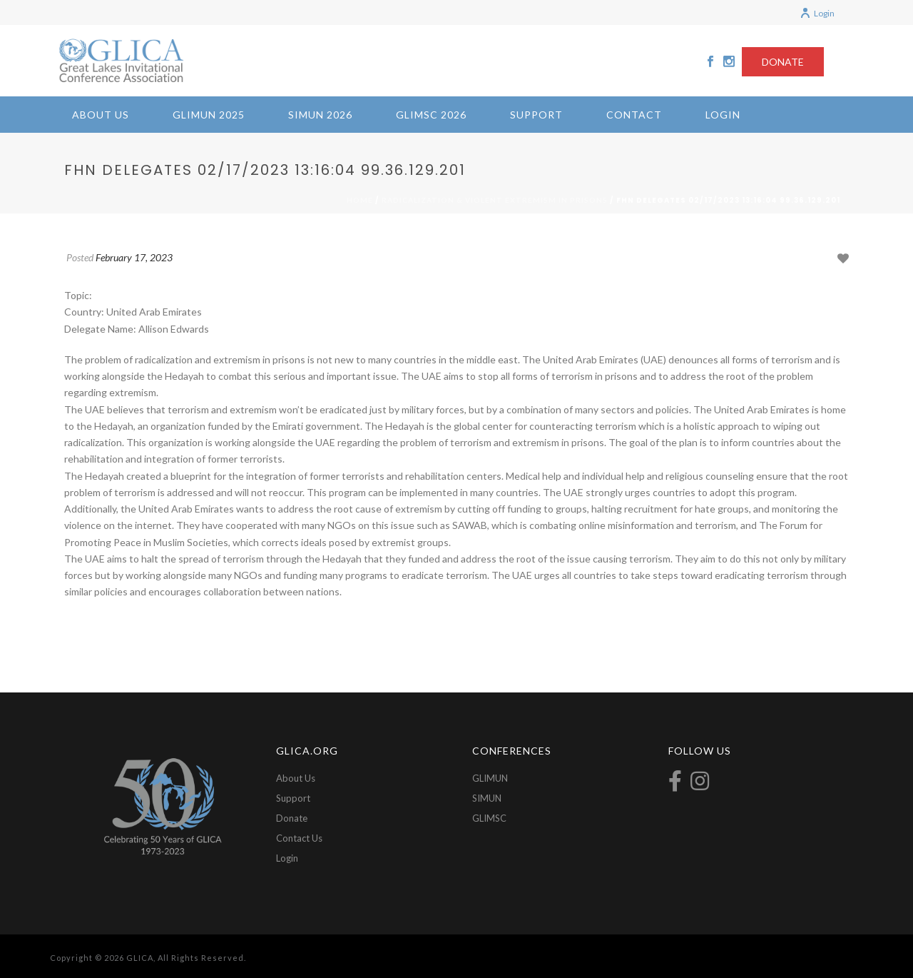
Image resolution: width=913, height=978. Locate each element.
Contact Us (299, 838)
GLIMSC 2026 (431, 115)
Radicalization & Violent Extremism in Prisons (495, 200)
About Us (100, 115)
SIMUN (486, 798)
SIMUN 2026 (320, 115)
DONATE (783, 62)
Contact (634, 115)
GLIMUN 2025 (209, 115)
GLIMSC (489, 818)
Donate (291, 818)
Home (360, 200)
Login (817, 13)
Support (536, 115)
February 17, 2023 (134, 257)
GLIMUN (490, 778)
